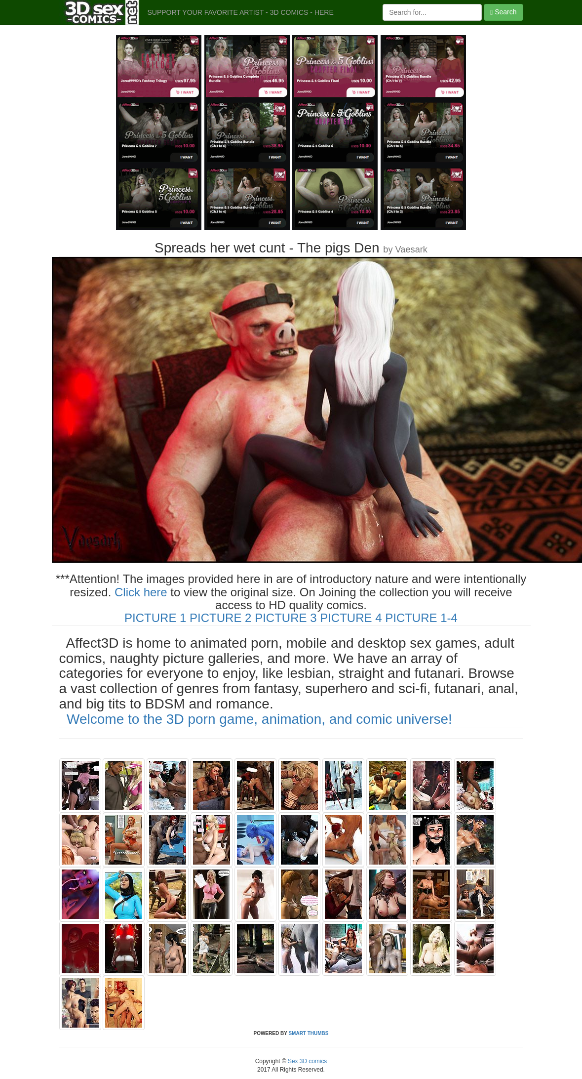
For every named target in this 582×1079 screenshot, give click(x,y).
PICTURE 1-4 (421, 617)
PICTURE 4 (351, 617)
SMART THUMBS (308, 1033)
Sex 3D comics (306, 1061)
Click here (141, 592)
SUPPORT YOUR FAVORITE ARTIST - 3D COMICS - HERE (241, 12)
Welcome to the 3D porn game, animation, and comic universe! (259, 719)
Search (503, 12)
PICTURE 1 (155, 617)
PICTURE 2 (220, 617)
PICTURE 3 (285, 617)
